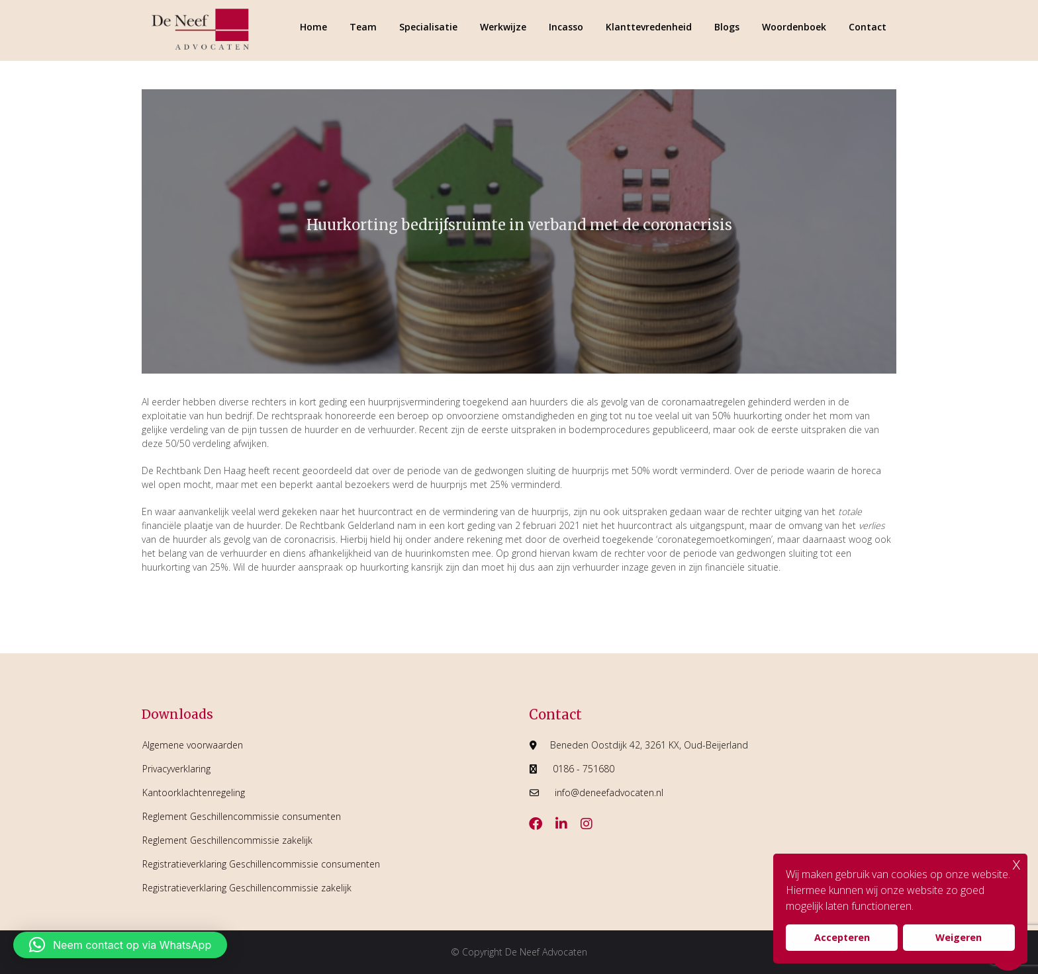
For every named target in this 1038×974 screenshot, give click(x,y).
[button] (120, 945)
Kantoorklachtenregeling (193, 792)
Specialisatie (428, 26)
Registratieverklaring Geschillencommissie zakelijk (247, 887)
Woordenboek (794, 26)
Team (363, 26)
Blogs (726, 26)
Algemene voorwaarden (192, 745)
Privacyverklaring (176, 768)
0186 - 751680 (583, 768)
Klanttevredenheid (649, 26)
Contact (867, 26)
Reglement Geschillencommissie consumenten (241, 816)
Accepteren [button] (842, 937)
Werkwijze (503, 26)
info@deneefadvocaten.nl (609, 792)
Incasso (566, 26)
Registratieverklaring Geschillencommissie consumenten (261, 864)
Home (313, 26)
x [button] (1016, 863)
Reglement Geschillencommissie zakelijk (227, 840)
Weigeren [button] (958, 937)
